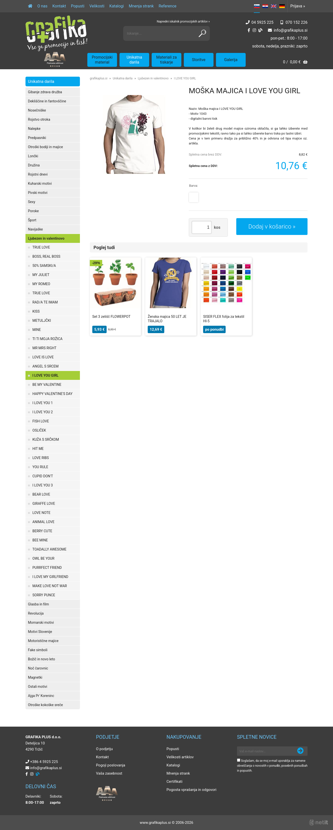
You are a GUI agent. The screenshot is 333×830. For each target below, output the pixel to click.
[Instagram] (254, 30)
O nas (42, 6)
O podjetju (104, 749)
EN (274, 6)
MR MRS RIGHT (44, 348)
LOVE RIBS (40, 458)
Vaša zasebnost (109, 773)
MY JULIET (40, 275)
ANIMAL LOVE (43, 522)
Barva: (193, 185)
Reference (167, 6)
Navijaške (35, 229)
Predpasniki (37, 138)
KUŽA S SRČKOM (45, 439)
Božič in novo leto (41, 659)
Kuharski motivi (40, 183)
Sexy (31, 202)
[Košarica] (295, 62)
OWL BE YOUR (43, 558)
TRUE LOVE (41, 247)
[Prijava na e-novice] (300, 751)
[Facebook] (249, 30)
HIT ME (38, 449)
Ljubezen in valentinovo (46, 238)
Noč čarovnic (38, 668)
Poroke (33, 211)
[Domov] (30, 6)
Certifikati (174, 781)
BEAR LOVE (41, 494)
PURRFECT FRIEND (47, 568)
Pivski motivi (38, 193)
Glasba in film (38, 604)
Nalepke (34, 129)
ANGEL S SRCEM (45, 366)
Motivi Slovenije (40, 632)
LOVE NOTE (41, 513)
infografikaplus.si (291, 30)
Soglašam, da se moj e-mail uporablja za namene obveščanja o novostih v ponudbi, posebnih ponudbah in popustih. (272, 765)
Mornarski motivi (41, 622)
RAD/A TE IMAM (45, 302)
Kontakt (59, 6)
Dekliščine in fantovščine (47, 101)
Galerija (231, 59)
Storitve (198, 59)
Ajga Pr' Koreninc (41, 696)
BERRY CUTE (42, 531)
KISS (36, 311)
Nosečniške (37, 110)
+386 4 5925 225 (44, 762)
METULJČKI (41, 321)
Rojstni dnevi (38, 174)
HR (265, 6)
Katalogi (116, 6)
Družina (34, 165)
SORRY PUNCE (43, 595)
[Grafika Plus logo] (56, 33)
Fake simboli (38, 650)
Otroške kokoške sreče (45, 705)
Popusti (77, 6)
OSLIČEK (39, 430)
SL (257, 6)
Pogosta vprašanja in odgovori (191, 789)
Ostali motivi (37, 687)
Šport (32, 220)
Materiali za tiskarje (166, 60)
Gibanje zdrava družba (45, 92)
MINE (36, 330)
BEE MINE (40, 540)
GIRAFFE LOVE (43, 504)
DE (282, 6)
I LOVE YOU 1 (42, 403)
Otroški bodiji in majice (45, 147)
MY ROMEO (41, 284)
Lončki (33, 156)
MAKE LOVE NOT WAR (49, 586)
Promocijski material (102, 60)
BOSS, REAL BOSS (46, 256)
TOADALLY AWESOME (49, 549)
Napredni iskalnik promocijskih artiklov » (183, 21)
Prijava (297, 6)
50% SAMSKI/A (44, 266)
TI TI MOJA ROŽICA (47, 339)
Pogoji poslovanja (110, 765)
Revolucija (36, 613)
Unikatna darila (134, 60)
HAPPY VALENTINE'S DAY (52, 394)
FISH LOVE (40, 421)
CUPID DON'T (42, 476)
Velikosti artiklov (180, 757)
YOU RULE (40, 467)
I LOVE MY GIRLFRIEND (50, 577)
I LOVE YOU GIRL (45, 375)
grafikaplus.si (98, 78)
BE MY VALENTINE (46, 385)
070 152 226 (296, 22)
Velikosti (96, 6)
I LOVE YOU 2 (42, 412)
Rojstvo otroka (39, 119)
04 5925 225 (262, 22)
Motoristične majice (43, 641)
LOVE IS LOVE (43, 357)
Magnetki (35, 677)
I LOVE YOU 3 (42, 485)
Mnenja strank (141, 6)
